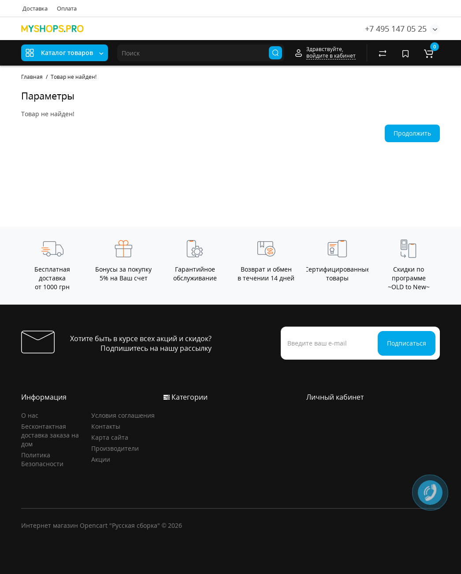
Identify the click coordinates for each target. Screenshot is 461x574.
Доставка (35, 8)
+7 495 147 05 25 (396, 28)
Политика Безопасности (42, 459)
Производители (115, 448)
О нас (29, 415)
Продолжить (412, 133)
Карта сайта (109, 437)
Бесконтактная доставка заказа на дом (50, 435)
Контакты (105, 426)
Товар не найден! (74, 77)
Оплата (67, 8)
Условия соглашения (123, 415)
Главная (32, 77)
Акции (100, 459)
